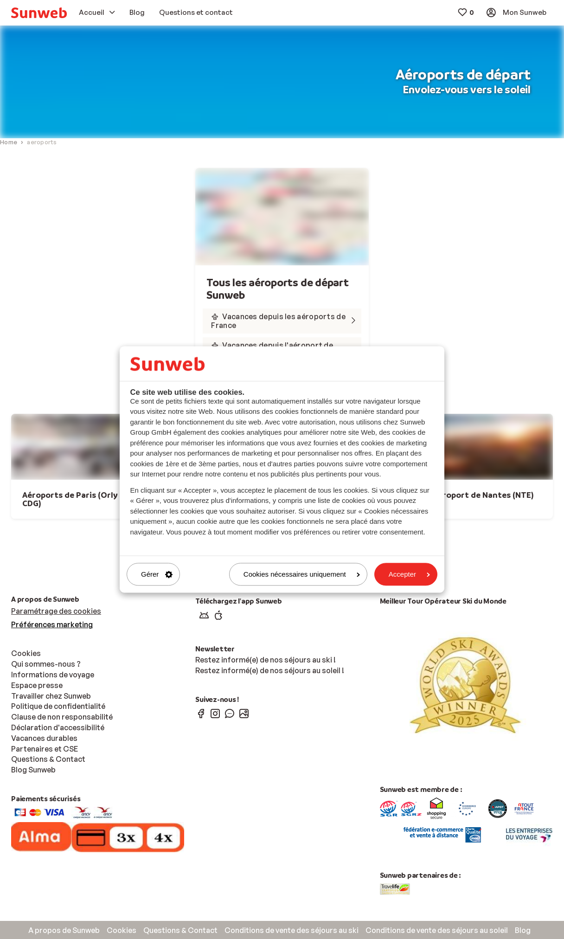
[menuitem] (39, 12)
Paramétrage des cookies (56, 611)
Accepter (409, 574)
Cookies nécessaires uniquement (302, 574)
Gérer (157, 574)
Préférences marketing (52, 624)
